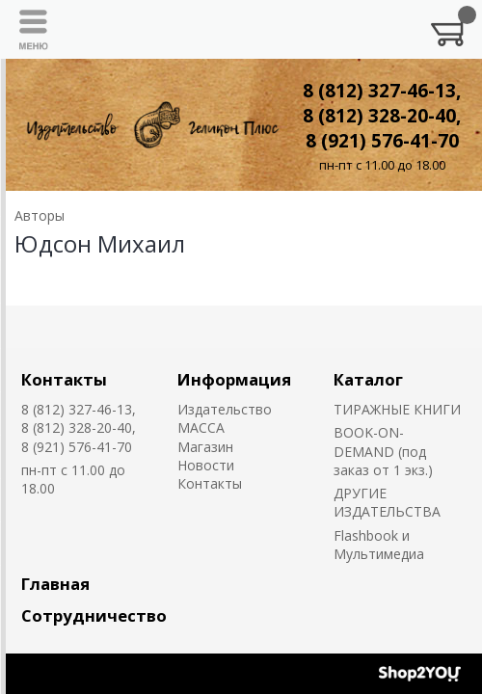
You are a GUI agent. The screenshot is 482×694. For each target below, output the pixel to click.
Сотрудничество (94, 615)
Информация (234, 379)
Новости (205, 465)
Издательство (224, 409)
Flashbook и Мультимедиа (379, 544)
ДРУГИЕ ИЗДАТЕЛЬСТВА (387, 502)
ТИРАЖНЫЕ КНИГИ (397, 409)
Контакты (64, 379)
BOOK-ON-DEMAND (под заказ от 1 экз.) (383, 451)
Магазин (205, 447)
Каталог (368, 379)
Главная (55, 584)
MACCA (201, 427)
